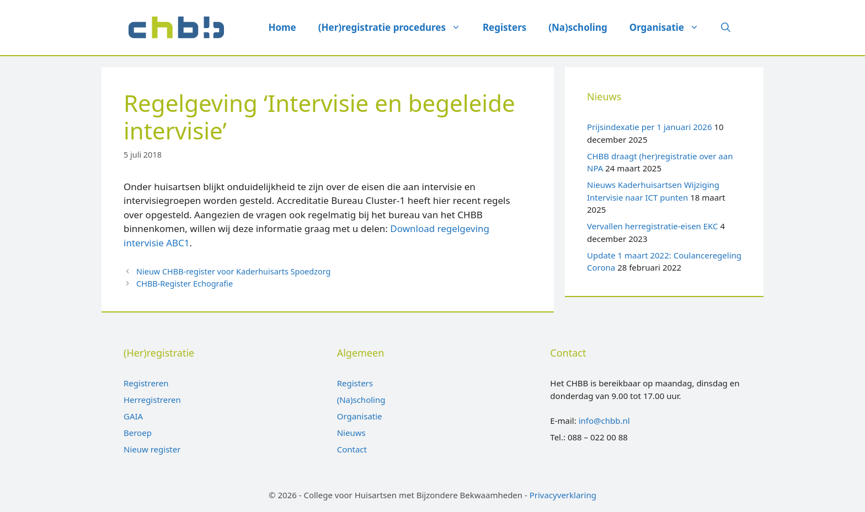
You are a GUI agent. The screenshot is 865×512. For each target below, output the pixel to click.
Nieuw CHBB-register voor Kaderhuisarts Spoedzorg (233, 271)
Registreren (146, 383)
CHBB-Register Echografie (184, 283)
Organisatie (669, 27)
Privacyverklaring (563, 494)
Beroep (138, 432)
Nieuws (351, 432)
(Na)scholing (577, 27)
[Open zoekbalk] (725, 27)
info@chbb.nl (604, 420)
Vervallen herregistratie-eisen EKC (652, 225)
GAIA (133, 416)
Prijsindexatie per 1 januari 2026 (649, 126)
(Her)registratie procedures (395, 27)
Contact (352, 449)
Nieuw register (152, 449)
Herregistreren (152, 399)
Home (282, 27)
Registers (504, 27)
